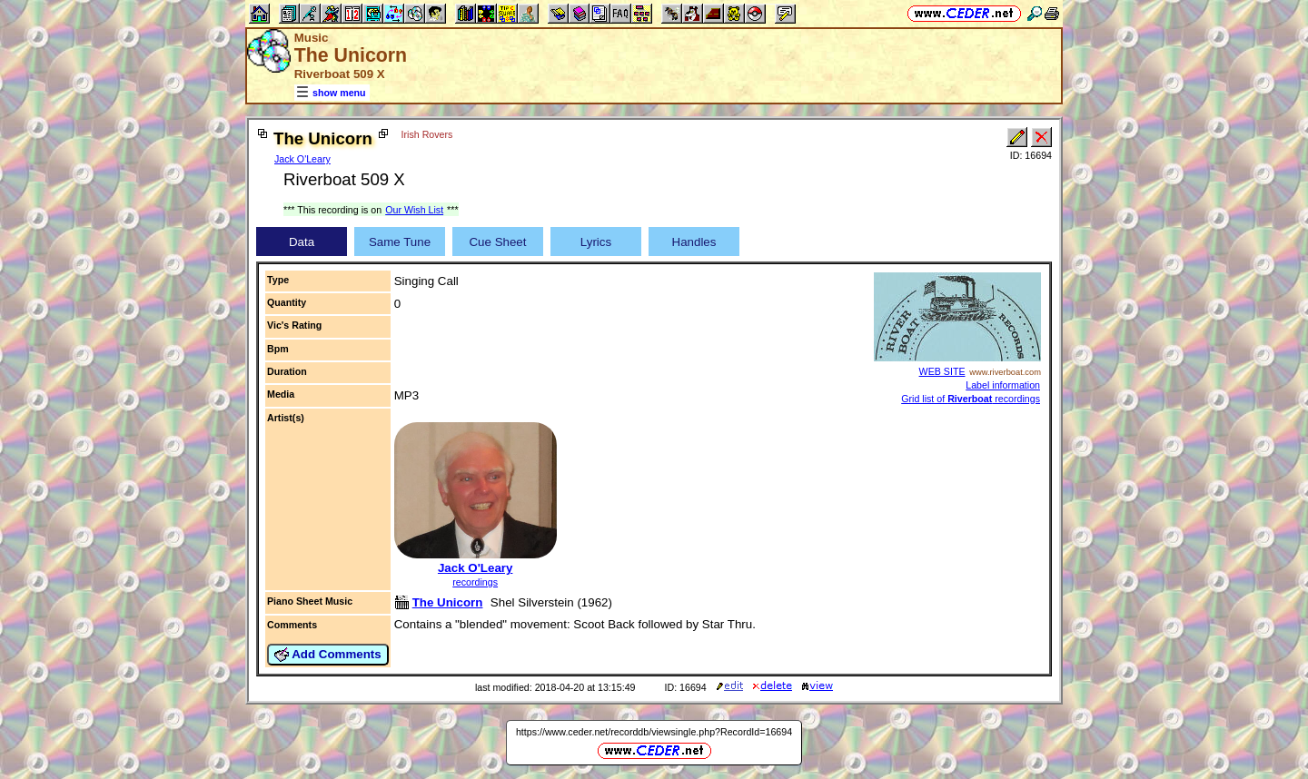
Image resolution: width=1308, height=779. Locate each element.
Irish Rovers (427, 134)
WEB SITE (942, 371)
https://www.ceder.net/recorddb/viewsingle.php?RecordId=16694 (654, 731)
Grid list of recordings (970, 398)
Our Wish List (414, 209)
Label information (1003, 385)
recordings (475, 582)
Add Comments (328, 654)
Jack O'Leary (302, 158)
